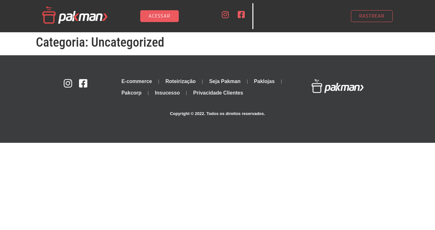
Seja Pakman (225, 81)
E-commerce (136, 81)
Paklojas (264, 81)
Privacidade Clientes (218, 93)
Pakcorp (131, 93)
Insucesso (167, 93)
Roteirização (180, 81)
